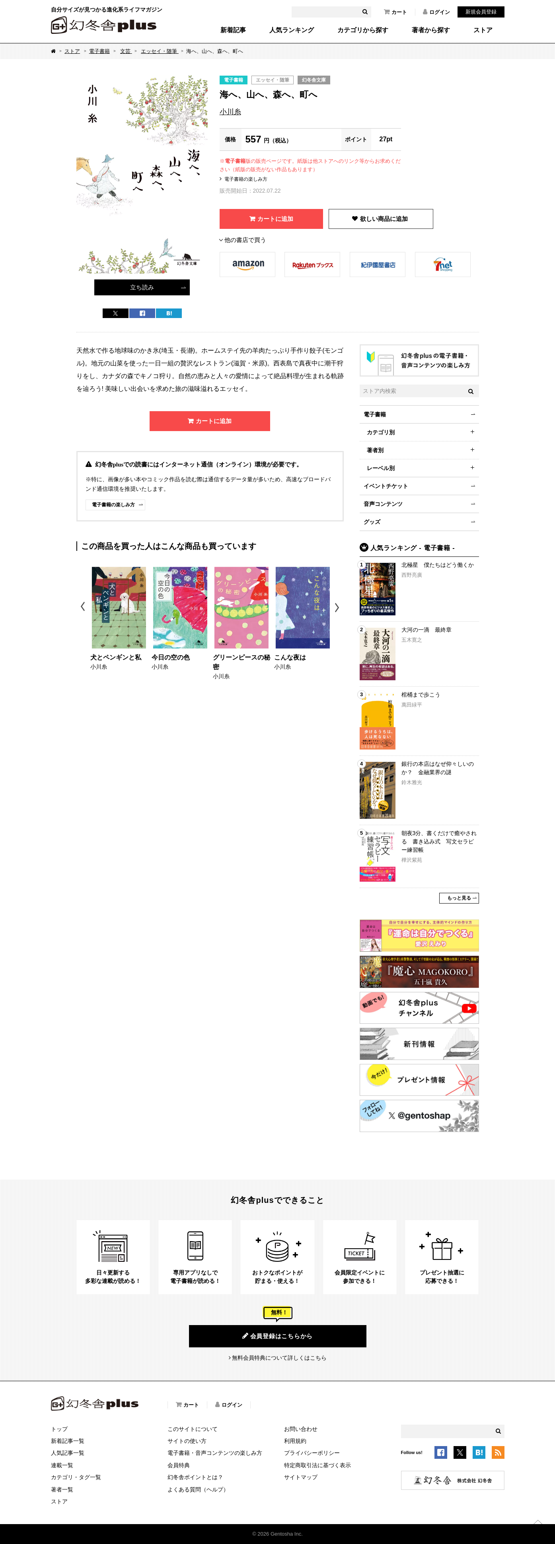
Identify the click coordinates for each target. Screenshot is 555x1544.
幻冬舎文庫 (314, 80)
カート (395, 12)
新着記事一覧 (67, 1441)
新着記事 (233, 30)
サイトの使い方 (186, 1441)
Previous (83, 607)
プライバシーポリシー (312, 1453)
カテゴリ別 (381, 432)
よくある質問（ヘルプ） (198, 1489)
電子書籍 (99, 51)
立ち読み (142, 287)
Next (338, 607)
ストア (483, 30)
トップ (59, 1429)
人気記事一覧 (67, 1453)
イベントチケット (386, 486)
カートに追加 (275, 219)
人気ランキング (291, 30)
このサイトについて (192, 1429)
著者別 (375, 450)
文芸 (126, 51)
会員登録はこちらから (277, 1335)
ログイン (436, 12)
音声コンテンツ (383, 504)
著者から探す (431, 30)
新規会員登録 (481, 12)
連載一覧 (62, 1465)
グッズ (372, 522)
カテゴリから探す (362, 30)
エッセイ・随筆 (160, 51)
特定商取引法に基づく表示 (317, 1465)
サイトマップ (300, 1477)
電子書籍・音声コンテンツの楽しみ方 (214, 1453)
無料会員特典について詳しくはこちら (279, 1358)
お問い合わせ (300, 1429)
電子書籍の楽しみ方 (245, 179)
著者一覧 (62, 1489)
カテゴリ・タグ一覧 (76, 1477)
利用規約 (295, 1441)
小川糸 (230, 112)
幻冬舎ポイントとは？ (195, 1477)
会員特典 (178, 1465)
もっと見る (459, 898)
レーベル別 (381, 468)
